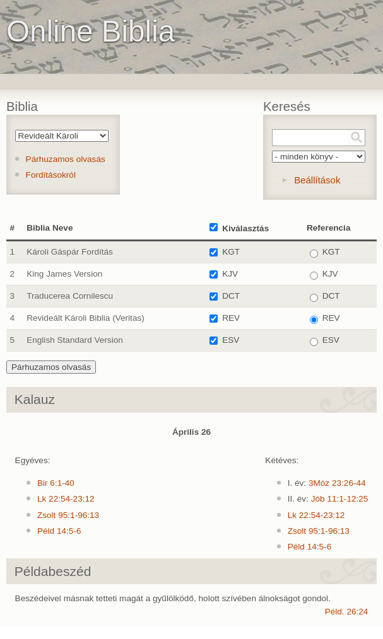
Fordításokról (51, 175)
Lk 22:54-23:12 (66, 499)
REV (231, 318)
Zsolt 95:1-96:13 (68, 515)
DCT (231, 296)
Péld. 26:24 (346, 611)
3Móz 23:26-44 (337, 483)
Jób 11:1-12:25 (339, 499)
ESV (230, 340)
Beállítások (317, 180)
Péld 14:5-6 (59, 531)
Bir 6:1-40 (55, 483)
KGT (231, 251)
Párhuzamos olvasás (65, 159)
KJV (230, 274)
